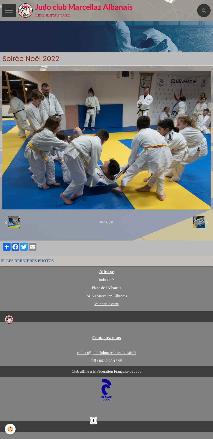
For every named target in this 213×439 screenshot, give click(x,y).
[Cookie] (10, 429)
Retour (106, 222)
